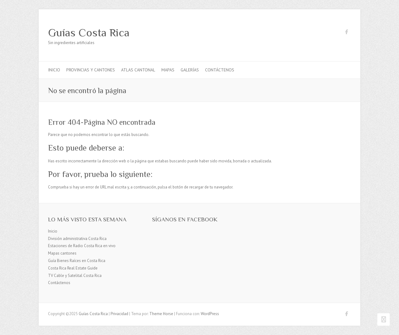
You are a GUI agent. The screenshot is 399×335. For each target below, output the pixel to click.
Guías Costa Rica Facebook (346, 33)
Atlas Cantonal (138, 70)
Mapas (167, 70)
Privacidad (119, 313)
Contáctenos (219, 70)
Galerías (190, 70)
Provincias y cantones (90, 70)
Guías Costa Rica (88, 32)
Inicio (54, 70)
